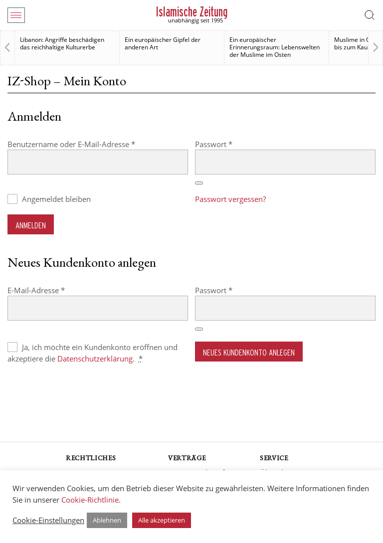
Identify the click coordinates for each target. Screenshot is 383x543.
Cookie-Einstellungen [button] (48, 520)
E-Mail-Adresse (56, 290)
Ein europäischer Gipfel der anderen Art (162, 43)
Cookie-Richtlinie (90, 500)
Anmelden (30, 225)
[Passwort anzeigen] (199, 182)
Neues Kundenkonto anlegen (249, 352)
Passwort (233, 144)
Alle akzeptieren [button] (161, 520)
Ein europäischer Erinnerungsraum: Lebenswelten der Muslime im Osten (274, 47)
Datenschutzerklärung (95, 358)
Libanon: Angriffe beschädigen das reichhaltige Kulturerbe (62, 43)
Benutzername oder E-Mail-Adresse (91, 144)
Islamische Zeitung (192, 11)
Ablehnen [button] (107, 520)
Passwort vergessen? (230, 199)
